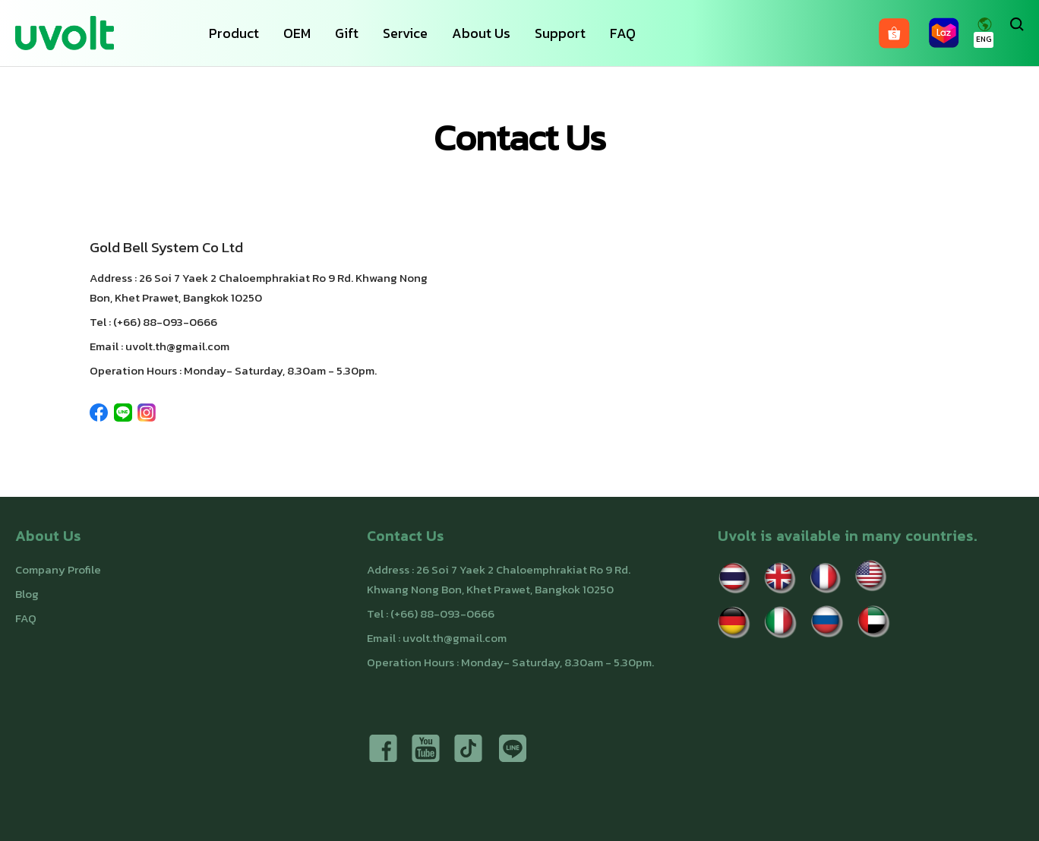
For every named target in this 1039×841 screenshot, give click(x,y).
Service (405, 33)
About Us (481, 33)
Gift (346, 33)
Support (560, 33)
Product (234, 33)
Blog (27, 593)
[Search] (1017, 33)
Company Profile (58, 569)
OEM (297, 33)
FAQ (623, 33)
